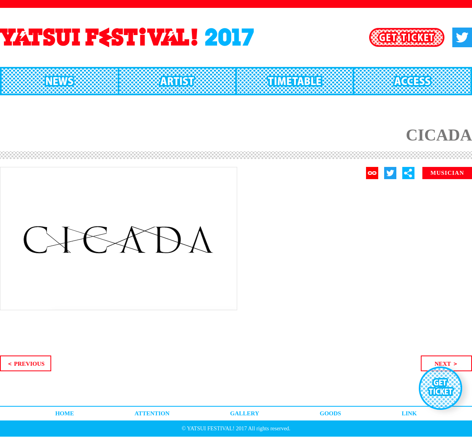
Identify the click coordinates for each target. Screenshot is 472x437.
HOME (64, 413)
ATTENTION (151, 413)
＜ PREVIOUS (26, 364)
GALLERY (244, 413)
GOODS (330, 413)
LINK (408, 413)
